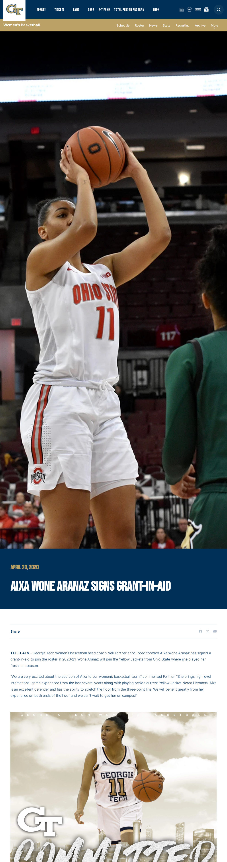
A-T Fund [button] (109, 11)
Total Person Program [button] (134, 11)
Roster (139, 29)
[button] (219, 11)
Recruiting (183, 29)
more (214, 29)
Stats (166, 29)
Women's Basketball (21, 29)
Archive (200, 29)
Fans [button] (79, 11)
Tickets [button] (61, 11)
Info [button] (162, 11)
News (153, 29)
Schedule (122, 29)
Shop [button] (95, 11)
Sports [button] (42, 11)
